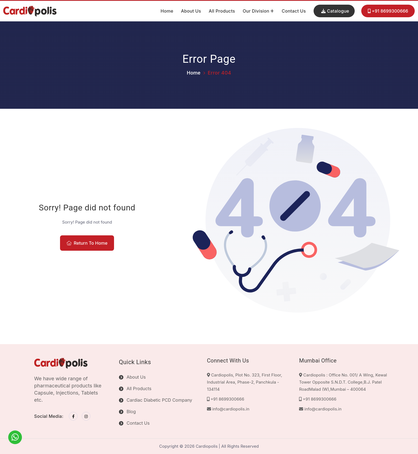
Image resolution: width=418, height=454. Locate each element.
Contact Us (294, 11)
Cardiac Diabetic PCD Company (159, 400)
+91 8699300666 (388, 11)
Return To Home (87, 243)
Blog (131, 411)
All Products (222, 11)
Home (167, 11)
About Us (191, 11)
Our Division (256, 11)
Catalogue (335, 11)
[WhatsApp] (15, 437)
